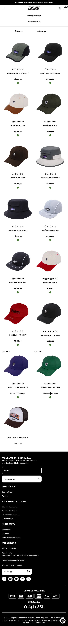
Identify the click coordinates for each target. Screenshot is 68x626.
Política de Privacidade (10, 515)
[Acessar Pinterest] (22, 579)
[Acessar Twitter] (28, 579)
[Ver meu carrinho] (65, 8)
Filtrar (19, 31)
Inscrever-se (22, 479)
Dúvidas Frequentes (9, 507)
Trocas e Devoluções (9, 511)
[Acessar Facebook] (4, 579)
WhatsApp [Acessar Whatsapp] (17, 571)
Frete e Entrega (7, 518)
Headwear (37, 15)
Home (29, 15)
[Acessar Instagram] (10, 579)
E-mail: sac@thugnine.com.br (13, 560)
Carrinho (5, 533)
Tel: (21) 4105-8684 (9, 548)
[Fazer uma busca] (60, 8)
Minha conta (6, 529)
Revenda (5, 496)
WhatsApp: (12, 565)
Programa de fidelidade (11, 537)
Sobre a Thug (7, 492)
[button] (63, 621)
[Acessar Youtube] (16, 579)
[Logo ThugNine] (34, 8)
